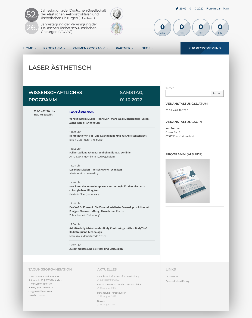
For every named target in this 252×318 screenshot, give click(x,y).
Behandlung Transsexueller (111, 292)
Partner (123, 48)
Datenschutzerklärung (177, 281)
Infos (145, 48)
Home (28, 48)
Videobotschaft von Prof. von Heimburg (118, 276)
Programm (52, 48)
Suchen (170, 88)
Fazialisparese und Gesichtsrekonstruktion (119, 284)
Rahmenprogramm (89, 48)
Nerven (101, 301)
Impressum (172, 276)
